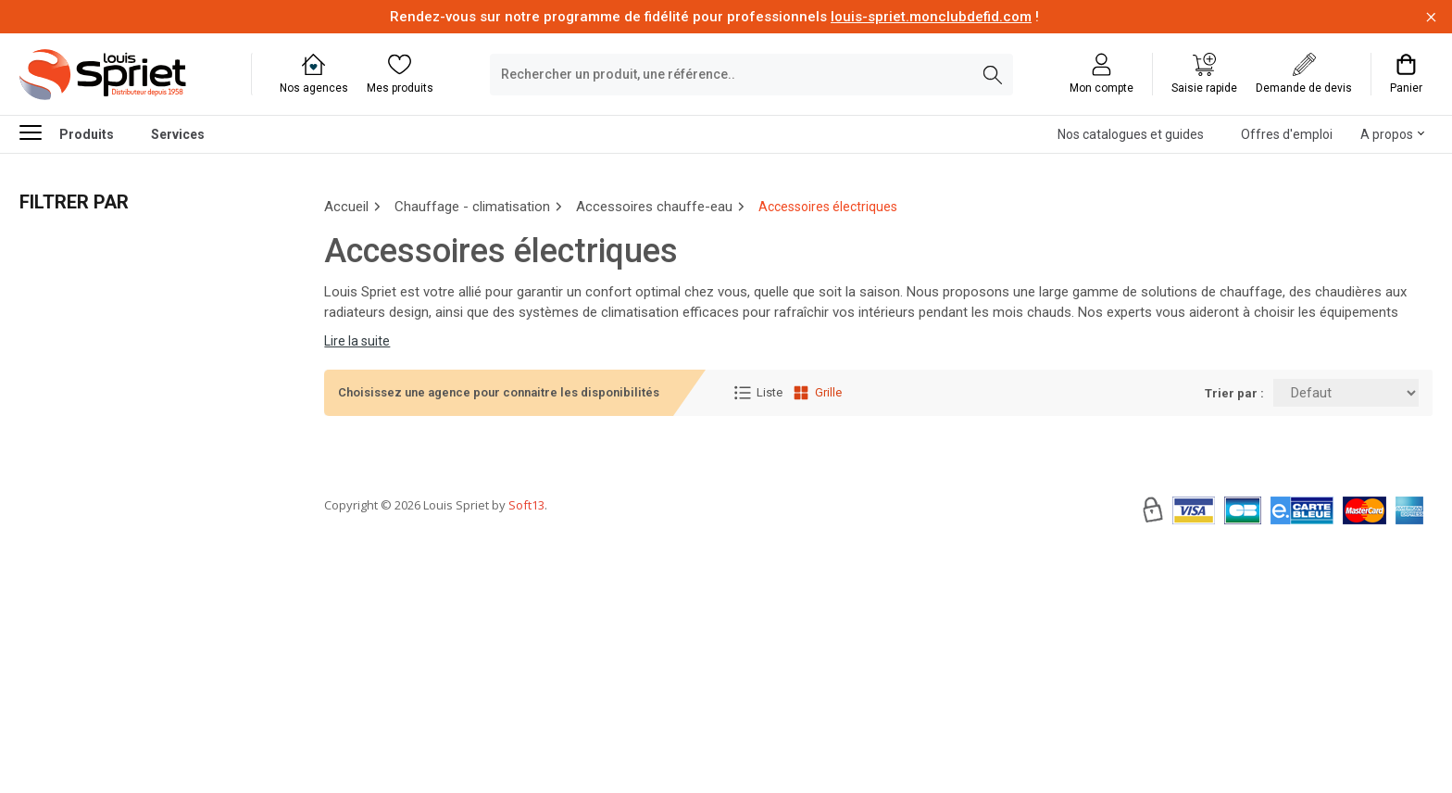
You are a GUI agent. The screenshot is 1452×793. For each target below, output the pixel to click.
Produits (66, 132)
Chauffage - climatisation (472, 206)
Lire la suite (357, 341)
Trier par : (1234, 393)
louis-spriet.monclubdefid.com (931, 16)
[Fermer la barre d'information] (1431, 17)
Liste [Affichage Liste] (757, 393)
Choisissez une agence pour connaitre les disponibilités (498, 392)
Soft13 (526, 560)
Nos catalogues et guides (1131, 134)
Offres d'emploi (1287, 134)
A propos (1386, 134)
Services (178, 134)
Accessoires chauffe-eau (654, 206)
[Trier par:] (1346, 393)
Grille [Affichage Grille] (817, 393)
